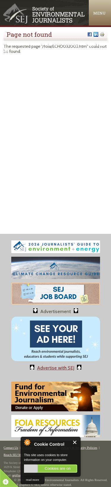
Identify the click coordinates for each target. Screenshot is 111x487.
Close (75, 442)
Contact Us (11, 447)
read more (32, 479)
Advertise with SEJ (55, 368)
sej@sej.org (19, 475)
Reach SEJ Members (17, 454)
